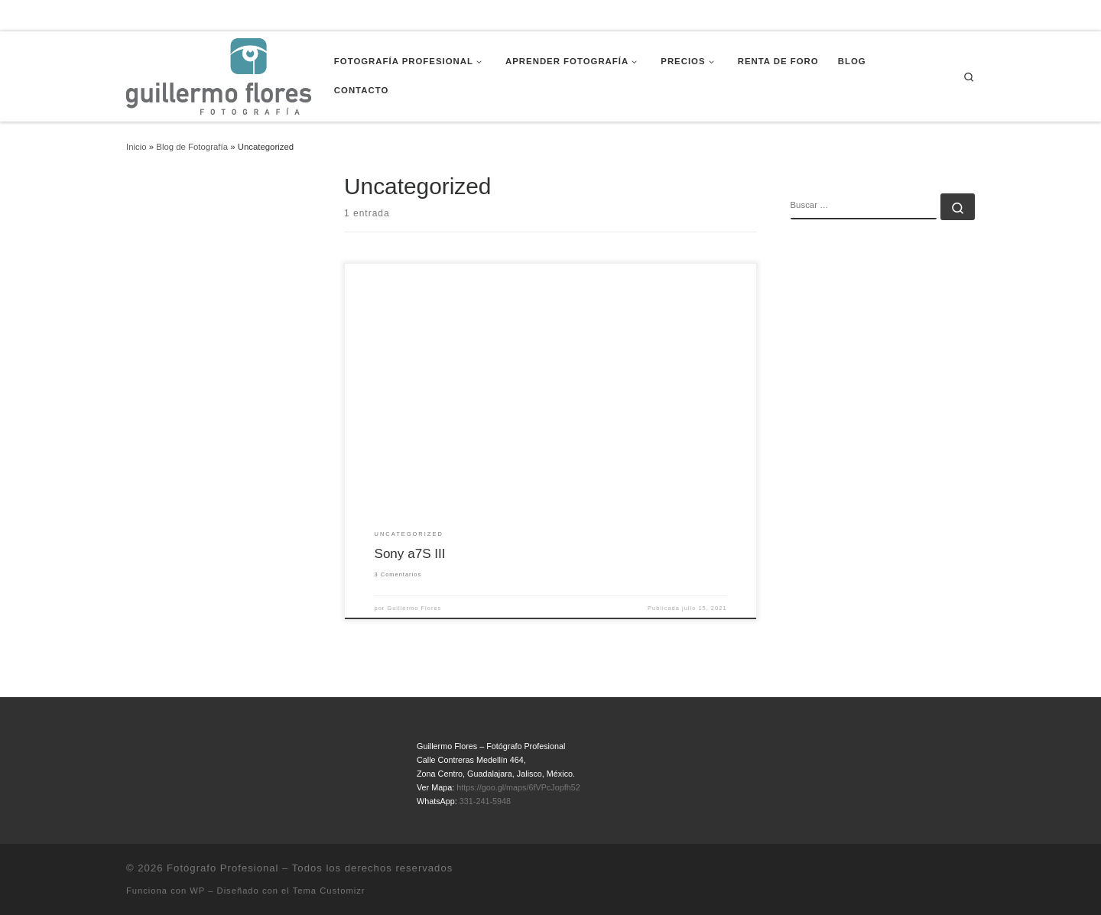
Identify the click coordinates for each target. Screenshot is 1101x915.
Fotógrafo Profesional (222, 868)
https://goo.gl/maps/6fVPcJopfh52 (518, 787)
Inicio (136, 146)
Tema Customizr (329, 890)
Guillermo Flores (414, 608)
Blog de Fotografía (192, 146)
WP (197, 890)
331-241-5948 (485, 801)
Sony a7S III (409, 554)
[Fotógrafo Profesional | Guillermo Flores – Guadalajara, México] (218, 75)
